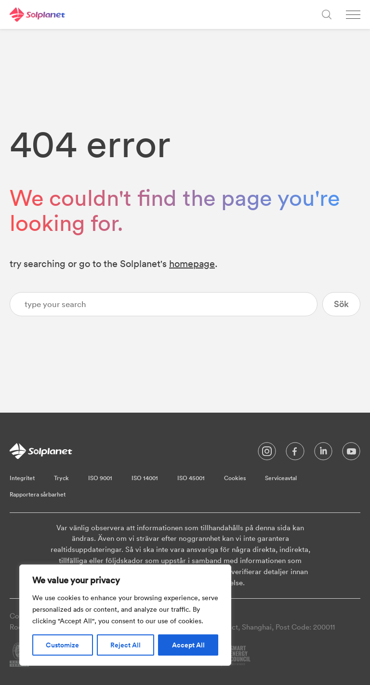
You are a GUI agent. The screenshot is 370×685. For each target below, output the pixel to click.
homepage (192, 263)
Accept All (188, 645)
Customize (62, 645)
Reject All (125, 645)
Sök (341, 303)
